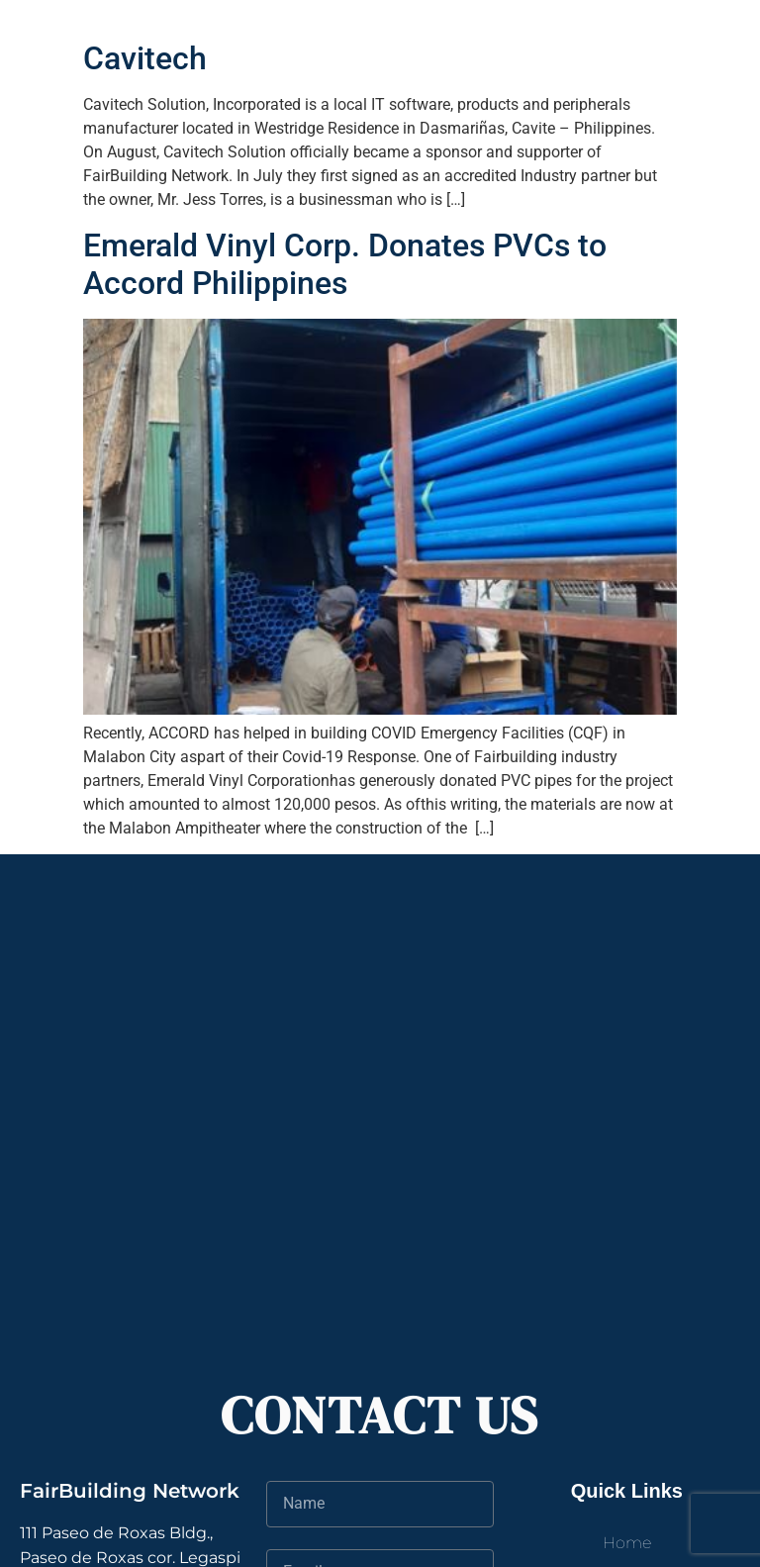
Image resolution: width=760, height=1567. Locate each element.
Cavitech (145, 58)
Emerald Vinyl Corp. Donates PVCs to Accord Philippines (345, 264)
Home (627, 1542)
